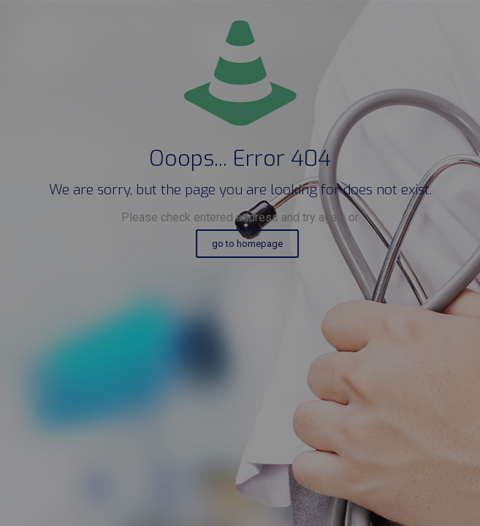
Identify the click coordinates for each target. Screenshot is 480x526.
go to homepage (247, 243)
